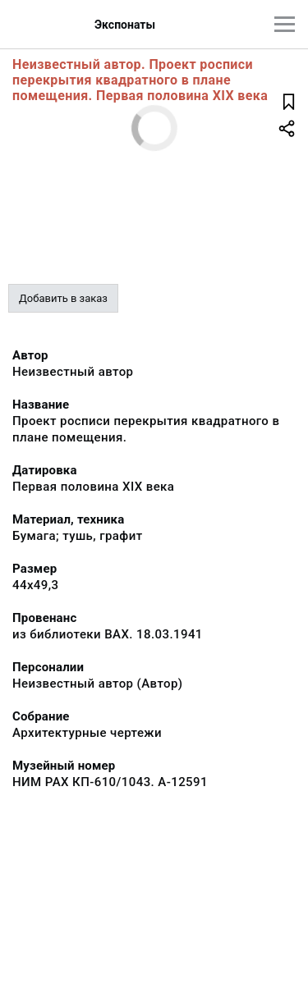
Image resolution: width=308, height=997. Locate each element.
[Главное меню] (284, 24)
